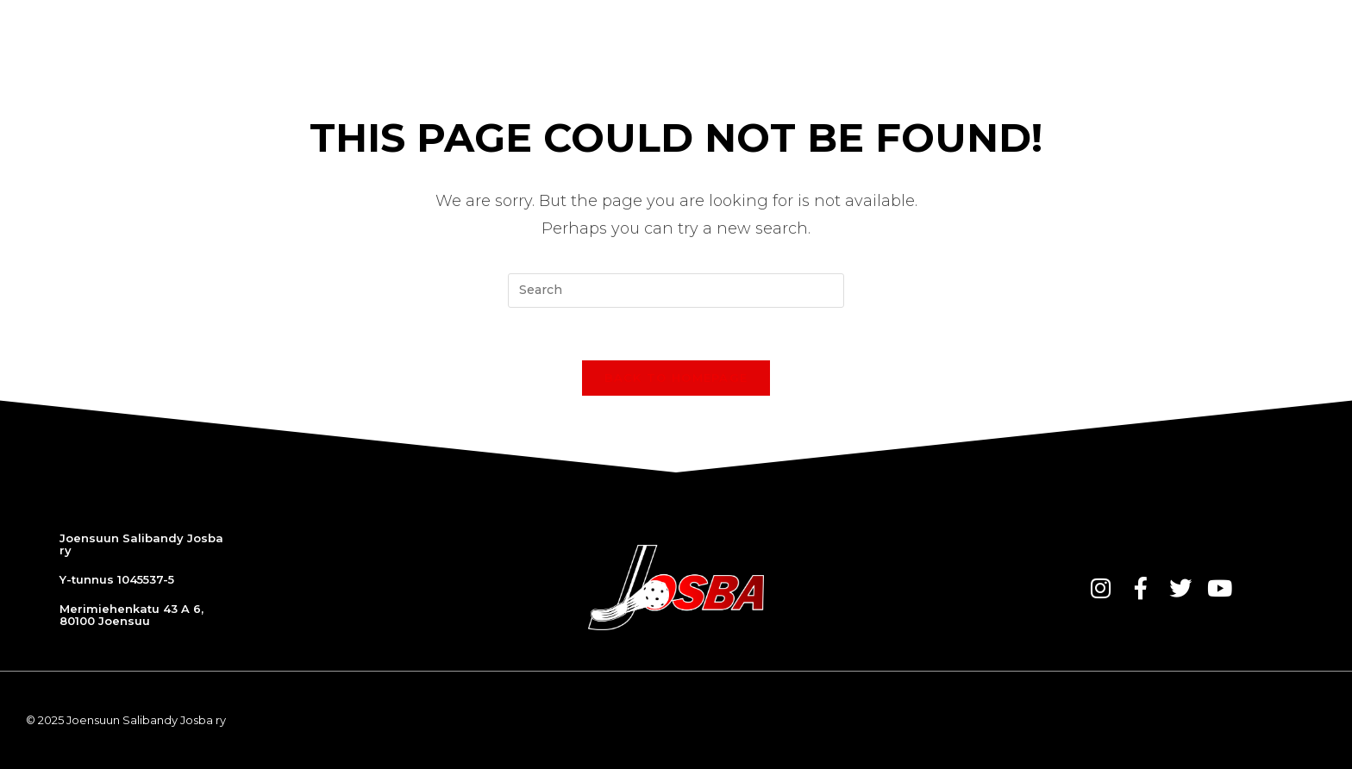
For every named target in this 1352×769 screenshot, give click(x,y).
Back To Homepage (676, 377)
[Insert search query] (676, 290)
